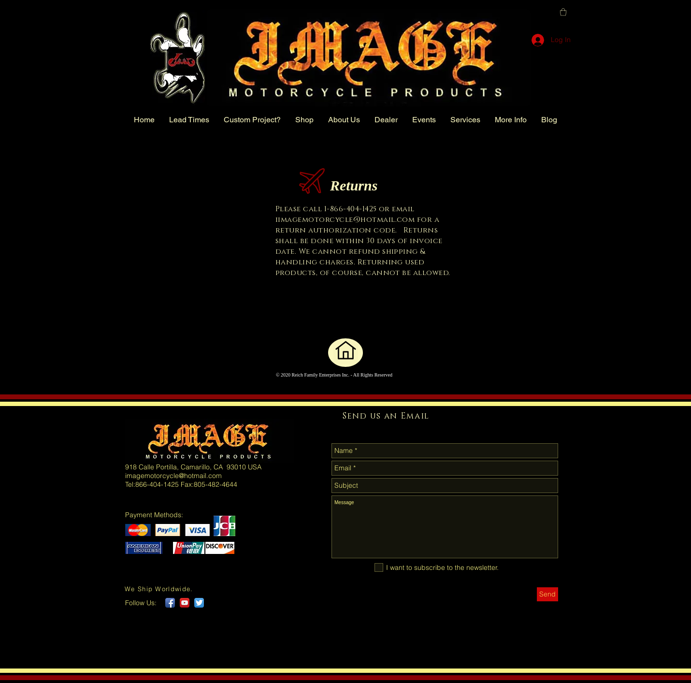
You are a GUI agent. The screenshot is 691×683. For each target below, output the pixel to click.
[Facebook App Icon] (170, 603)
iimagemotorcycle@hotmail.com (345, 220)
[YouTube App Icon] (184, 603)
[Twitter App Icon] (199, 603)
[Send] (547, 594)
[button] (563, 11)
